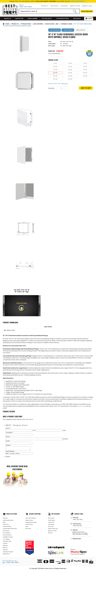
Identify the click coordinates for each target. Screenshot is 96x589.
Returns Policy (29, 521)
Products (8, 18)
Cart (88, 18)
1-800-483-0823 (25, 7)
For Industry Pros (63, 18)
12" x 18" (76, 67)
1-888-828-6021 (77, 526)
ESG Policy (28, 531)
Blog (4, 523)
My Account (51, 518)
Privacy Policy (29, 526)
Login (90, 6)
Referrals (5, 551)
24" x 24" (53, 78)
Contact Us (44, 6)
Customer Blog (7, 528)
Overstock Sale (7, 546)
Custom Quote (48, 18)
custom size (82, 406)
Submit (8, 457)
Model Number (33, 18)
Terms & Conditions (31, 518)
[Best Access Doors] (10, 15)
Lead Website (10, 451)
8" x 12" (76, 64)
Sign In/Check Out (53, 531)
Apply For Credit (75, 6)
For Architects (7, 536)
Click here (64, 83)
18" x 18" (76, 71)
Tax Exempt (64, 6)
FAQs (27, 528)
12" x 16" (65, 67)
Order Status (54, 6)
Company (9, 433)
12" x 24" (88, 67)
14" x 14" (54, 71)
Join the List (51, 523)
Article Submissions (9, 521)
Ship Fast (5, 556)
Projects (5, 548)
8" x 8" (64, 64)
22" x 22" (65, 75)
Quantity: (51, 88)
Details (8, 445)
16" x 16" (65, 71)
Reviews (5, 553)
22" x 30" (76, 75)
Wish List (50, 536)
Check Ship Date (86, 11)
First (34, 430)
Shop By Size (20, 18)
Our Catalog (7, 543)
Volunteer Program (9, 558)
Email (8, 441)
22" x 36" (87, 75)
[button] (54, 30)
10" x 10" (88, 64)
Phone (8, 437)
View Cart (51, 528)
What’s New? (7, 561)
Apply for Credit (53, 533)
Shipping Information (31, 523)
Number (65, 439)
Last (64, 430)
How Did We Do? (8, 538)
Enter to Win (6, 533)
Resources (78, 18)
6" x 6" (53, 64)
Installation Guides (8, 541)
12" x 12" (53, 67)
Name (8, 428)
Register (84, 6)
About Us (6, 518)
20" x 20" (53, 75)
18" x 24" (88, 71)
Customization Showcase (11, 531)
